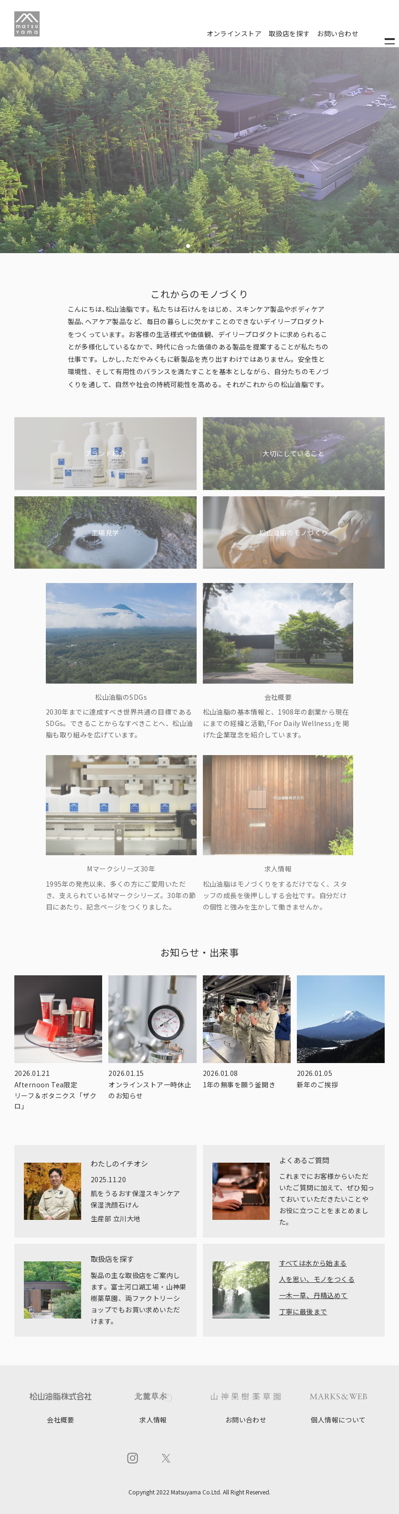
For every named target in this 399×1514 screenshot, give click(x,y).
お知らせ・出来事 (199, 952)
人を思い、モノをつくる (317, 1279)
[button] (188, 246)
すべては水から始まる (313, 1263)
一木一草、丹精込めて (313, 1295)
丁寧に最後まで (303, 1311)
